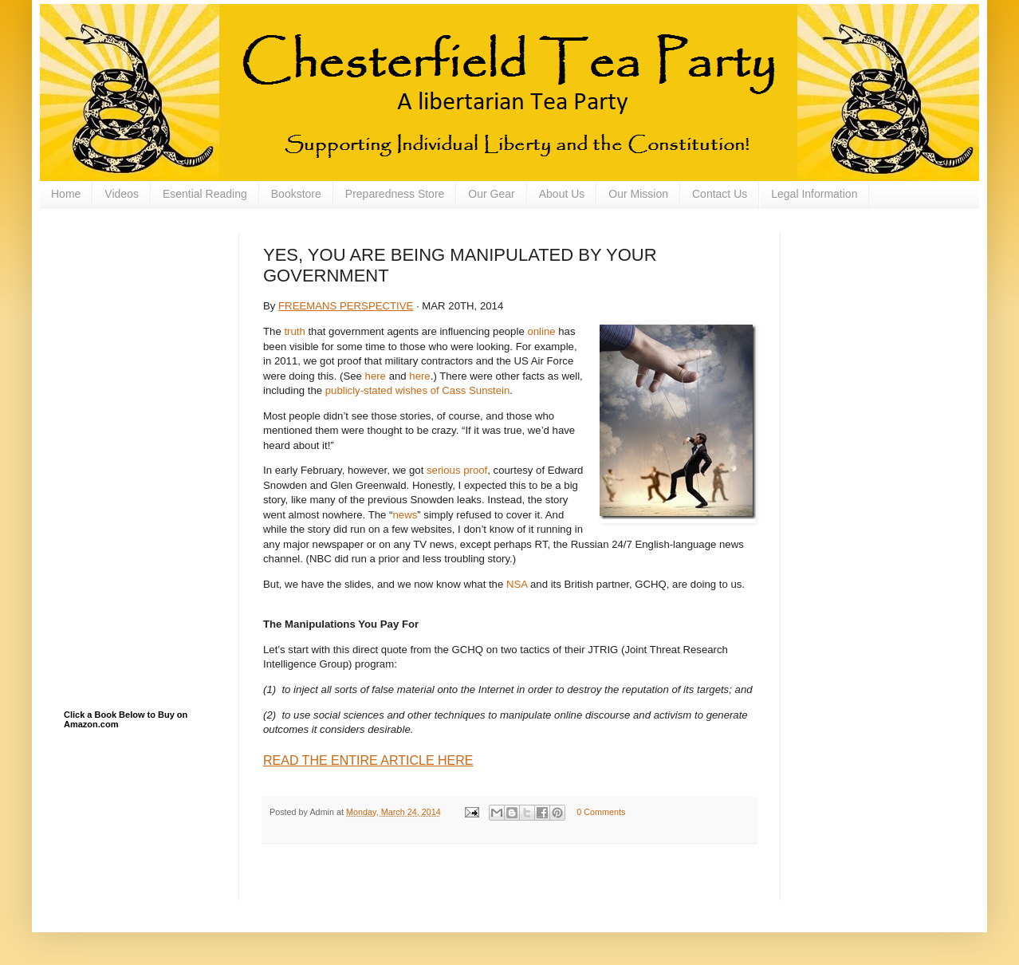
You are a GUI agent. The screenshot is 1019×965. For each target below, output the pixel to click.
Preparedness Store (395, 193)
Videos (121, 193)
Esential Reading (205, 193)
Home (66, 193)
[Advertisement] (143, 312)
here (375, 376)
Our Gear (491, 193)
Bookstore (296, 193)
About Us (562, 193)
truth (294, 331)
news (404, 515)
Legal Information (814, 193)
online (541, 331)
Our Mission (638, 193)
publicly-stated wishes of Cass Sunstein (417, 390)
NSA (516, 584)
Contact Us (719, 193)
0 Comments (600, 812)
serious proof (457, 470)
